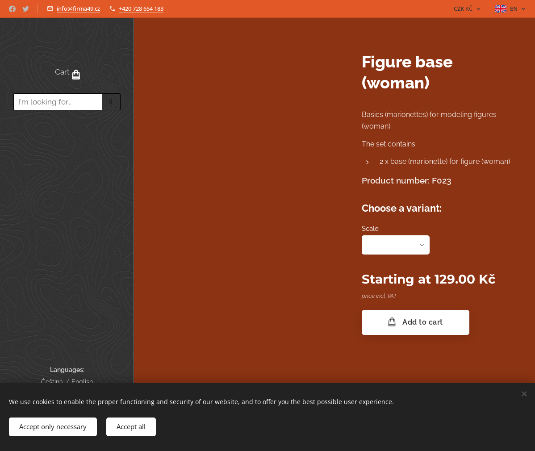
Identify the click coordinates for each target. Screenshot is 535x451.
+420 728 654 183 (141, 8)
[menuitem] (67, 143)
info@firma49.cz (78, 8)
